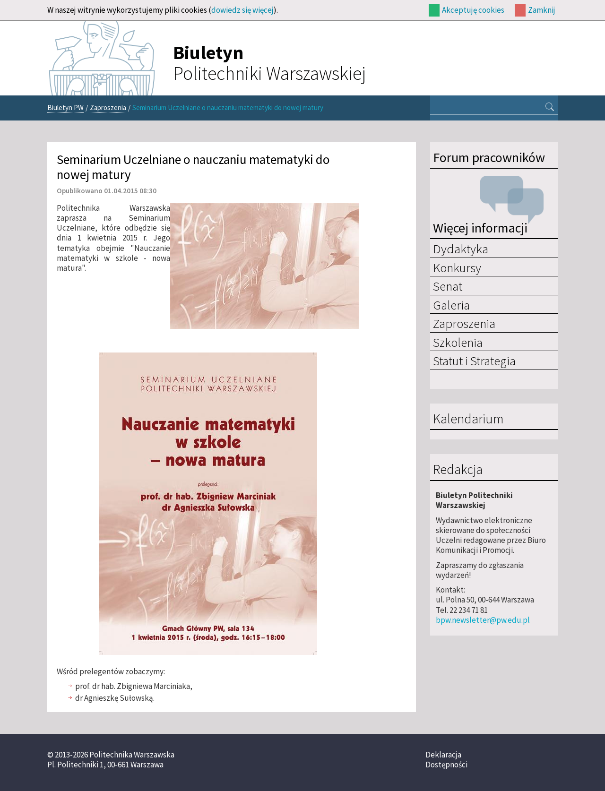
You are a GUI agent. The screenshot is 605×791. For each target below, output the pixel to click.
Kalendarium (468, 419)
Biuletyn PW (65, 107)
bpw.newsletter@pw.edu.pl (483, 620)
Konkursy (457, 267)
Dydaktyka (460, 248)
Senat (447, 286)
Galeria (451, 305)
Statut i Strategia (474, 360)
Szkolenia (458, 342)
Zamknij (541, 10)
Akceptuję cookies (473, 10)
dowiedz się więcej (242, 10)
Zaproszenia (108, 107)
